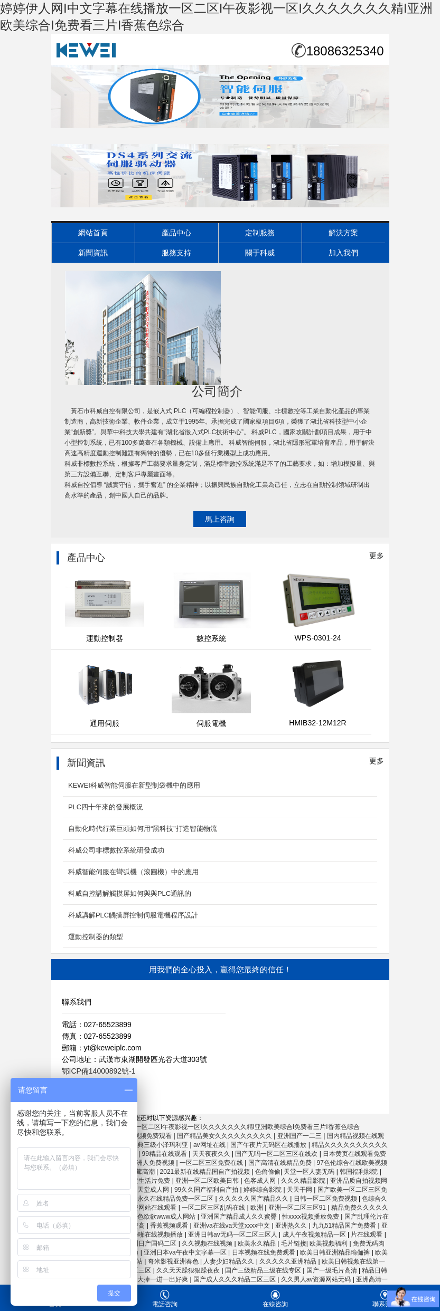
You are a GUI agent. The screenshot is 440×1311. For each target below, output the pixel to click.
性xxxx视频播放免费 (311, 1216)
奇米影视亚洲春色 (174, 1261)
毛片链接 (293, 1243)
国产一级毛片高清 (332, 1270)
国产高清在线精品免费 (280, 1162)
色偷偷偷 (267, 1171)
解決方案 (343, 232)
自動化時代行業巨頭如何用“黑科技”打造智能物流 (142, 828)
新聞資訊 (93, 252)
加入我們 (343, 252)
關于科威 (260, 252)
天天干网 (300, 1189)
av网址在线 (210, 1145)
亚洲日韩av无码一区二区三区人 (233, 1234)
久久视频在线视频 (208, 1243)
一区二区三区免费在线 (212, 1162)
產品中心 (176, 232)
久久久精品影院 (304, 1180)
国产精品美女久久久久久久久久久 (225, 1136)
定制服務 (260, 232)
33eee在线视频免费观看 (139, 1136)
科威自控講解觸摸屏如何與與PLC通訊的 (129, 893)
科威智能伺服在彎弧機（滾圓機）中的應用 (133, 872)
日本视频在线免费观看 (264, 1252)
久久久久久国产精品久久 (254, 1198)
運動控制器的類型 (95, 937)
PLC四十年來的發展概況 (105, 807)
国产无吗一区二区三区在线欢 (277, 1153)
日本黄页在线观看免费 (354, 1153)
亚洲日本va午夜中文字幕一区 (186, 1252)
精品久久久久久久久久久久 (350, 1145)
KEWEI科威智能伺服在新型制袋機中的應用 (134, 785)
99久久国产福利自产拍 (207, 1189)
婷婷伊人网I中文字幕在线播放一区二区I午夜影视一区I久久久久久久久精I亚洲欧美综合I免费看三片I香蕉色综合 (205, 1127)
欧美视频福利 (329, 1243)
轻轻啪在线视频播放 (155, 1234)
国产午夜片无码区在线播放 (269, 1145)
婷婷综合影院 (263, 1189)
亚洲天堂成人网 (148, 1189)
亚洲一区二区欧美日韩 (207, 1180)
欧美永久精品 (257, 1243)
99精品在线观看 (165, 1153)
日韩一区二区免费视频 (326, 1198)
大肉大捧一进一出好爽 (157, 1279)
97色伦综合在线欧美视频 (351, 1162)
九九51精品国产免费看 (345, 1225)
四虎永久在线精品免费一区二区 (170, 1198)
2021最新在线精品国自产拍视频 (206, 1171)
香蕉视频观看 (170, 1225)
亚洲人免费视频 (153, 1162)
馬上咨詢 (220, 519)
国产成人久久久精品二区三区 (235, 1279)
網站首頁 (93, 232)
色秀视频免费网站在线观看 (139, 1207)
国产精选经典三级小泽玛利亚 (148, 1145)
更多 (376, 555)
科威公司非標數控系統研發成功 (116, 850)
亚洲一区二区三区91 (298, 1207)
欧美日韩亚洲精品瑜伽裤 (335, 1252)
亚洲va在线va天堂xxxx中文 (232, 1225)
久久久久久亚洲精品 (288, 1261)
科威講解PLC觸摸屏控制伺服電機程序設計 (133, 915)
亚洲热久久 (291, 1225)
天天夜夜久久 (212, 1153)
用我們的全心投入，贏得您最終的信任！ (220, 969)
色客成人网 (260, 1180)
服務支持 (176, 252)
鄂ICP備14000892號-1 (99, 1071)
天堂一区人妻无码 (310, 1171)
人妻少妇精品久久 (229, 1261)
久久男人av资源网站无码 (317, 1279)
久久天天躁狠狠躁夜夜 (188, 1270)
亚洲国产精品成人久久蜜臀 (239, 1216)
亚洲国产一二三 (300, 1136)
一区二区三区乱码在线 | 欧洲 (223, 1207)
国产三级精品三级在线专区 (264, 1270)
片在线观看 (367, 1234)
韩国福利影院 (359, 1171)
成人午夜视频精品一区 (315, 1234)
